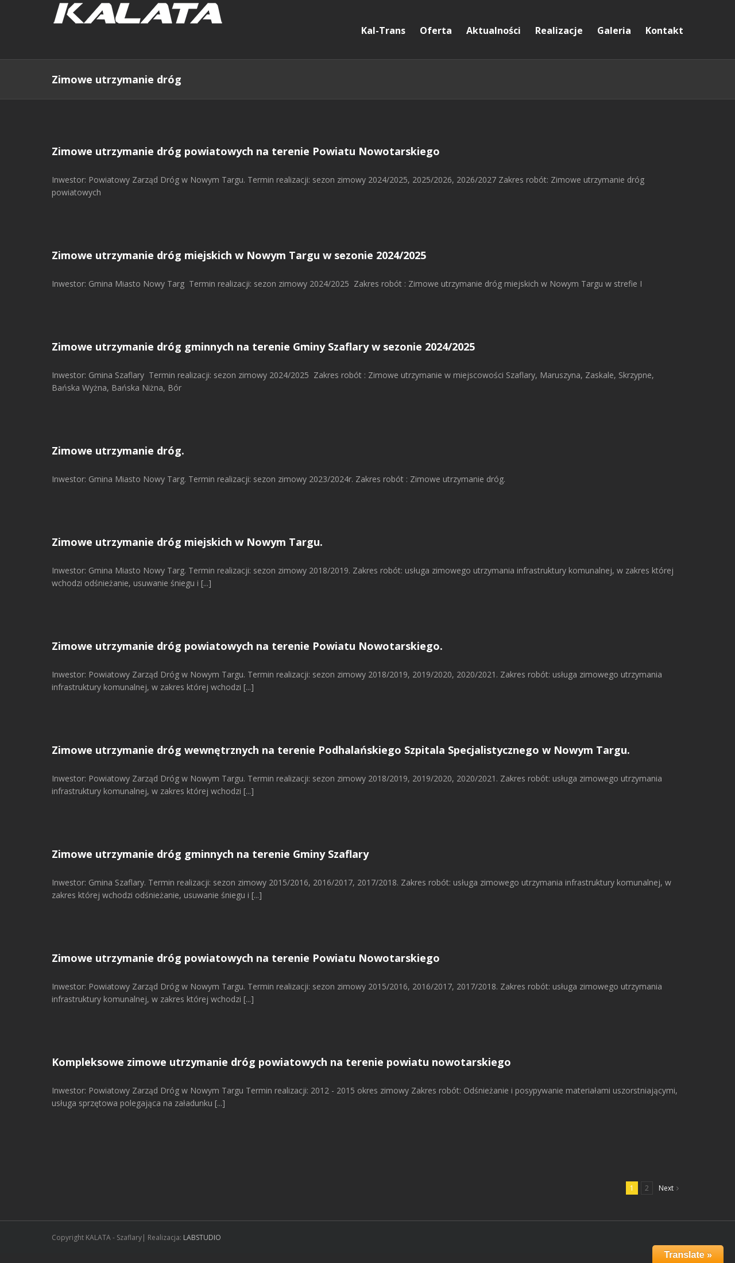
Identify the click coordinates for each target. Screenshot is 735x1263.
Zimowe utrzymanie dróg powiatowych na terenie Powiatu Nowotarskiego (246, 151)
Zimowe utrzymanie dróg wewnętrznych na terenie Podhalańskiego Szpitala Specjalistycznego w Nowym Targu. (341, 750)
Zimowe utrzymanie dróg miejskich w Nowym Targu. (187, 542)
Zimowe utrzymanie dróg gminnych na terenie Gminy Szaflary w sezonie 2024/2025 (263, 346)
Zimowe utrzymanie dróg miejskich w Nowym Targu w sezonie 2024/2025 (239, 255)
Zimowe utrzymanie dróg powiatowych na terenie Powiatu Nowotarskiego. (247, 646)
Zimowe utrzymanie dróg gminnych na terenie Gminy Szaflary (210, 854)
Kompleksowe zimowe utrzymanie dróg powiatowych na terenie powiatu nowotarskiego (281, 1062)
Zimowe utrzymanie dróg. (118, 450)
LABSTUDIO (202, 1237)
